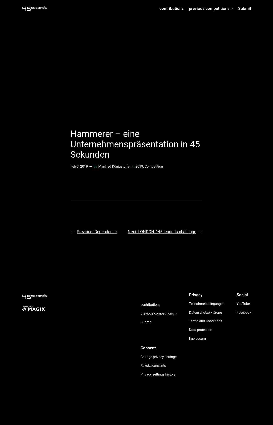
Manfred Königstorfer (114, 166)
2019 (139, 166)
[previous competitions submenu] (232, 8)
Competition (154, 166)
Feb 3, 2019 (79, 166)
